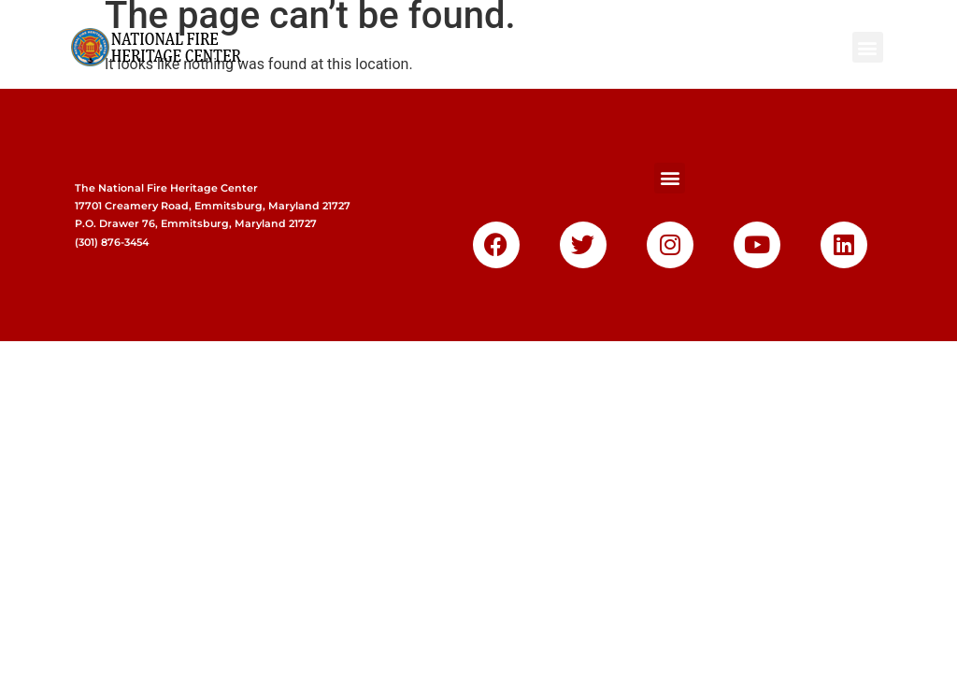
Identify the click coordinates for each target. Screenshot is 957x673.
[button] (867, 47)
